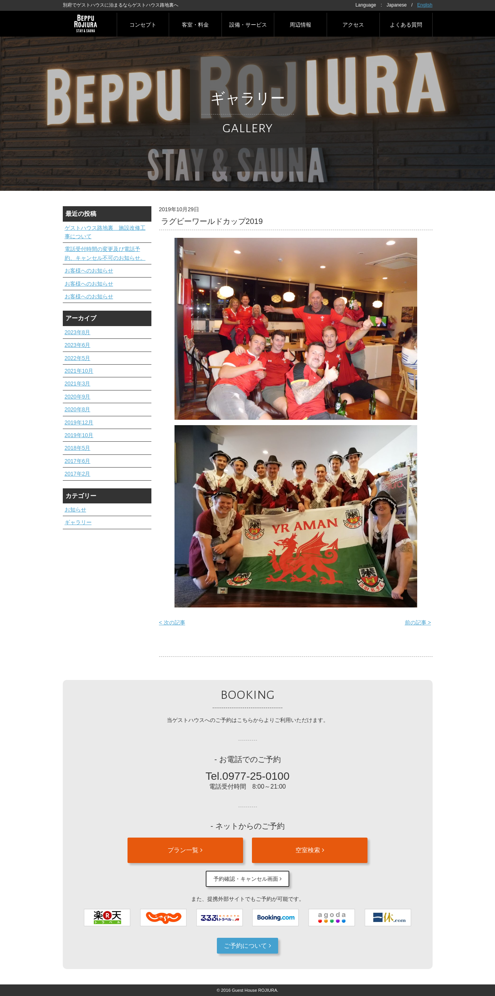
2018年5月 (78, 448)
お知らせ (75, 509)
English (424, 5)
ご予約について (247, 945)
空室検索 (309, 850)
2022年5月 (78, 358)
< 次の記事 (172, 622)
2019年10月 (79, 435)
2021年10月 (79, 371)
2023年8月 (78, 332)
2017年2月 (78, 474)
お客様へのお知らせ (89, 271)
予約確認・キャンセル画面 (247, 879)
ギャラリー (78, 522)
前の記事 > (418, 622)
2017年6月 (78, 461)
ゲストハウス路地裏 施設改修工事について (105, 232)
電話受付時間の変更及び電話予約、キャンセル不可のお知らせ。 (105, 253)
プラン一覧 (185, 850)
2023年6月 (78, 345)
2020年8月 (78, 409)
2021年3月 (78, 383)
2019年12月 (79, 422)
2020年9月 (78, 397)
